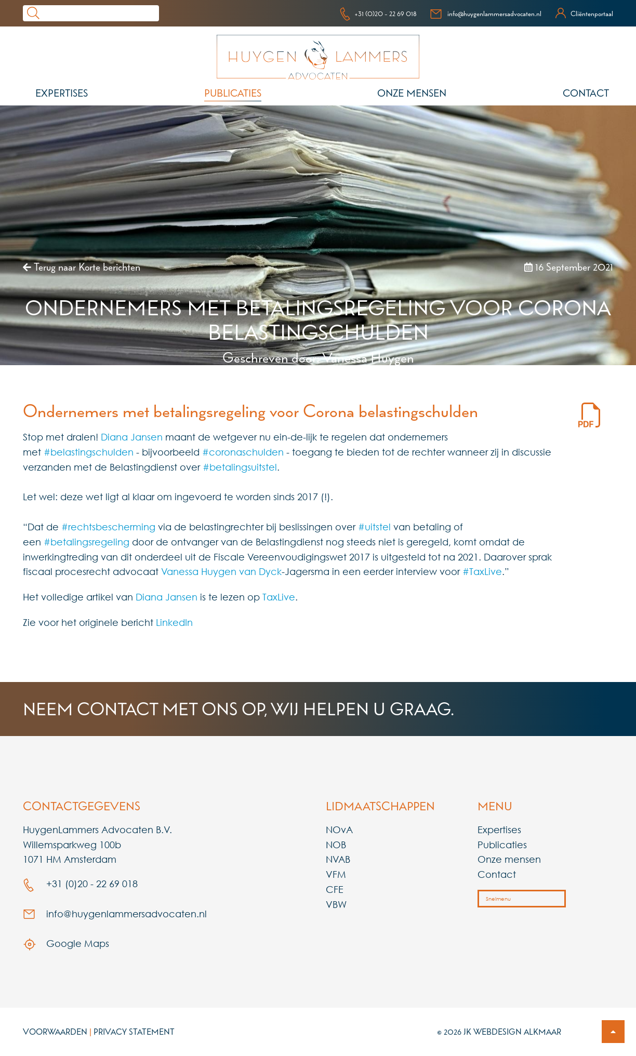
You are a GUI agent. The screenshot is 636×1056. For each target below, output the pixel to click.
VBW (336, 904)
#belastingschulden (89, 452)
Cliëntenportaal (583, 13)
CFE (334, 889)
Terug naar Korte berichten (81, 266)
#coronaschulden (243, 452)
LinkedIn (174, 622)
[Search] (101, 13)
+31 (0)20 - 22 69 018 (378, 13)
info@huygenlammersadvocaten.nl (485, 13)
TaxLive (278, 597)
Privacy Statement (134, 1031)
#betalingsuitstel (240, 467)
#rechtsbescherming (108, 526)
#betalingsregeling (86, 541)
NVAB (338, 859)
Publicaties (232, 93)
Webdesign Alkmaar (517, 1031)
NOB (336, 844)
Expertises (61, 93)
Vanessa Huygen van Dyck (221, 571)
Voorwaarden (55, 1031)
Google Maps (66, 943)
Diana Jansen (132, 437)
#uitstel (374, 526)
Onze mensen (411, 93)
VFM (336, 874)
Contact (586, 93)
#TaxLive (482, 571)
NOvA (339, 829)
